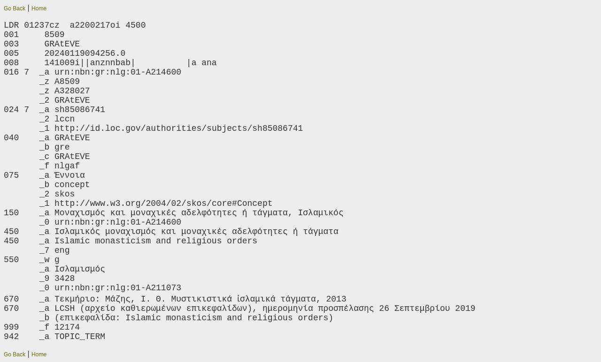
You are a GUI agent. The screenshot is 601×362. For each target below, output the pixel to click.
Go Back (14, 8)
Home (38, 8)
